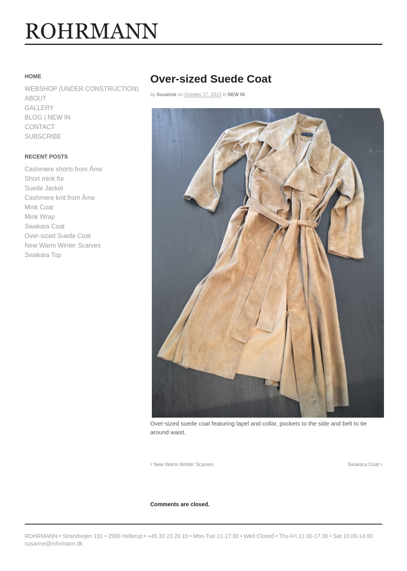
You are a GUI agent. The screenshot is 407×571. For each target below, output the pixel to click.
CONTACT (163, 50)
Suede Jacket (44, 188)
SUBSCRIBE (43, 136)
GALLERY (71, 50)
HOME (50, 50)
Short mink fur (44, 178)
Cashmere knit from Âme (60, 197)
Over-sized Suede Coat (58, 235)
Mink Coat (39, 207)
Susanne (166, 94)
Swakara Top (43, 255)
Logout (122, 50)
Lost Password (98, 50)
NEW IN (236, 94)
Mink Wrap (40, 216)
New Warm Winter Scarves (181, 464)
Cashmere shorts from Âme (64, 169)
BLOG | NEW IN (47, 117)
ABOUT (141, 50)
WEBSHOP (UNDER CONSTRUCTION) (82, 88)
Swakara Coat (364, 464)
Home (33, 50)
